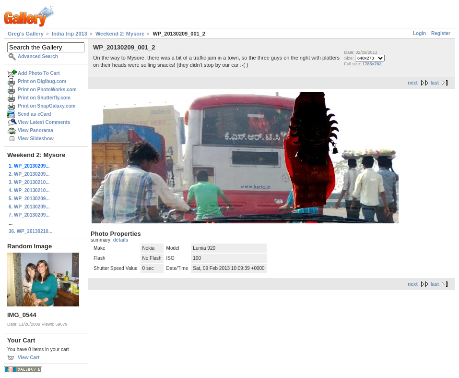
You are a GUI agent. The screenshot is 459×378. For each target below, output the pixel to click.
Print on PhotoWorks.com (47, 89)
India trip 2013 (69, 34)
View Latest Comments (44, 122)
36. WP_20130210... (30, 231)
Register (440, 33)
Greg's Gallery (26, 34)
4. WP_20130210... (29, 190)
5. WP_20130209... (29, 198)
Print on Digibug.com (42, 81)
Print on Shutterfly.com (44, 97)
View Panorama (35, 130)
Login (419, 33)
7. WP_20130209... (29, 215)
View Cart (28, 357)
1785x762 (372, 63)
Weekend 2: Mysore (120, 34)
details (121, 240)
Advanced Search (38, 56)
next (413, 82)
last (435, 82)
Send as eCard (34, 114)
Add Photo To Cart (39, 73)
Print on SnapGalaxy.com (46, 106)
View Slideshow (36, 138)
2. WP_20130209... (29, 174)
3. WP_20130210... (29, 182)
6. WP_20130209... (29, 206)
